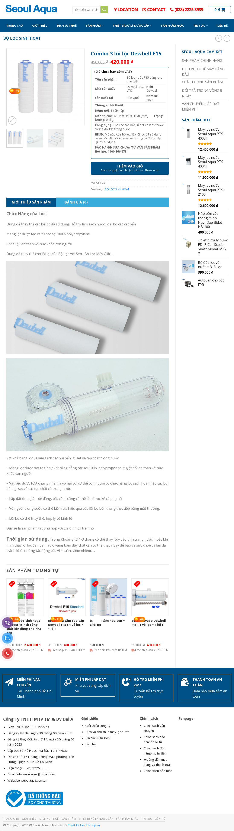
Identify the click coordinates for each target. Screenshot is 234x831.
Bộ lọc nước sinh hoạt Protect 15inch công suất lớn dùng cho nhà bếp (23, 627)
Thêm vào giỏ (130, 166)
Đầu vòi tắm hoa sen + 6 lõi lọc (107, 623)
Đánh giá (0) (76, 202)
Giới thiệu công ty (97, 725)
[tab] (31, 202)
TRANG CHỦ (14, 25)
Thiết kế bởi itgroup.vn (84, 825)
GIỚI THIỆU (40, 25)
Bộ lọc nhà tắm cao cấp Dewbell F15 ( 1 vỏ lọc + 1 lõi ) (66, 624)
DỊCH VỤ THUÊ (67, 25)
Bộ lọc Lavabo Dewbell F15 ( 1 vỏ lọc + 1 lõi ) (148, 623)
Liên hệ (90, 744)
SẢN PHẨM (94, 25)
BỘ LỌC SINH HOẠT (22, 38)
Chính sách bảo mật (158, 771)
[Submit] (104, 9)
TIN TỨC (200, 25)
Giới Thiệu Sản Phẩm (31, 202)
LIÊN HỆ (222, 25)
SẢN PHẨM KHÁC (172, 25)
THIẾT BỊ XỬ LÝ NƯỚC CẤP (132, 25)
